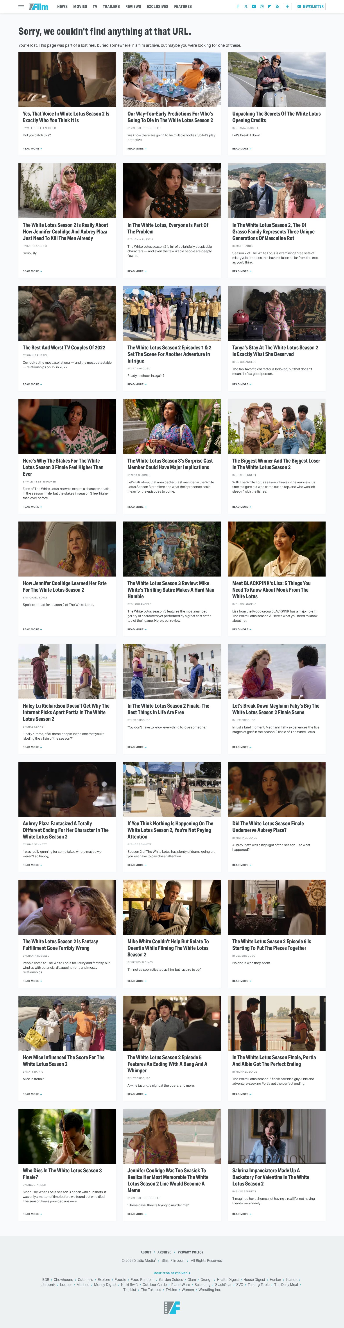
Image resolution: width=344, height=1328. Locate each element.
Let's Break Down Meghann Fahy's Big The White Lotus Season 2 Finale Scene (275, 709)
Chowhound (63, 1280)
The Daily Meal (286, 1285)
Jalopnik (48, 1285)
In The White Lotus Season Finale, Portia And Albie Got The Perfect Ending (274, 1060)
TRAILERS (111, 6)
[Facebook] (238, 7)
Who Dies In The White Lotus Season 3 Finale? (62, 1173)
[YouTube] (253, 7)
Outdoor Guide (155, 1285)
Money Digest (105, 1285)
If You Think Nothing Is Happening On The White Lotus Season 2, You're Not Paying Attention (170, 830)
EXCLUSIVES (157, 6)
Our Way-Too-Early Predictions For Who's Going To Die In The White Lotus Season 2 (170, 117)
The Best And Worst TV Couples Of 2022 (64, 347)
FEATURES (183, 6)
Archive (164, 1252)
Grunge (206, 1280)
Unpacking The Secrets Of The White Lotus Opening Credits (276, 117)
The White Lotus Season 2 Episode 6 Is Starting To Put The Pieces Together (271, 944)
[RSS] (277, 7)
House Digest (254, 1280)
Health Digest (228, 1280)
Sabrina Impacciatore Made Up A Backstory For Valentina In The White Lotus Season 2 (270, 1177)
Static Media (144, 1260)
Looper (66, 1285)
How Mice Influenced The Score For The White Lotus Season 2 (63, 1060)
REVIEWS (133, 6)
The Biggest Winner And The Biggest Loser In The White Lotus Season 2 (276, 464)
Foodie (120, 1280)
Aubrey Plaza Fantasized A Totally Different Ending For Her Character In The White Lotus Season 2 (66, 830)
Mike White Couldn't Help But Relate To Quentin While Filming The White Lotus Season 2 (168, 948)
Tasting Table (259, 1285)
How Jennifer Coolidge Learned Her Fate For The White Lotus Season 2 (65, 586)
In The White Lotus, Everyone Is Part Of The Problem (167, 228)
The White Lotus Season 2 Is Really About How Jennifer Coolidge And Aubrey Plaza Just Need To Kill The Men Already (65, 232)
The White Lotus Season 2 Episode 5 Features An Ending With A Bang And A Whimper (167, 1064)
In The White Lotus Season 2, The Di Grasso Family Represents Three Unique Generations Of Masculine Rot (273, 232)
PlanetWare (180, 1285)
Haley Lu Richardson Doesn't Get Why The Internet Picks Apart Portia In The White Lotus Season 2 (66, 712)
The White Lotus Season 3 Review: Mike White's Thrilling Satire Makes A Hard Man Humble (170, 590)
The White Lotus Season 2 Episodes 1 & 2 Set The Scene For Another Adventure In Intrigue (169, 354)
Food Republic (142, 1280)
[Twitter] (246, 7)
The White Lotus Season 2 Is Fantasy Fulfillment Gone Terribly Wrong (60, 944)
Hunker (275, 1280)
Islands (291, 1280)
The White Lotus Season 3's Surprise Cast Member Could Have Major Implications (170, 464)
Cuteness (85, 1280)
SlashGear (223, 1285)
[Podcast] (287, 6)
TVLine (171, 1290)
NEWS (62, 6)
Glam (192, 1280)
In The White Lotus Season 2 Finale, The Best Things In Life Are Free (168, 709)
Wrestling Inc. (210, 1290)
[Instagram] (261, 7)
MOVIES (80, 6)
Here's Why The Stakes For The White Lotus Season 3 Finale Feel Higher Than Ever (63, 467)
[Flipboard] (269, 7)
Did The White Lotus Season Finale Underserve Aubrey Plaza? (268, 826)
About (146, 1252)
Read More (31, 148)
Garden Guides (171, 1280)
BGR (45, 1280)
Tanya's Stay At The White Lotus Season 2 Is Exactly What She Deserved (275, 351)
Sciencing (203, 1285)
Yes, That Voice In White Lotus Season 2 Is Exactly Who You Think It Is (66, 117)
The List (129, 1290)
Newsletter (310, 6)
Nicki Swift (129, 1285)
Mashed (83, 1285)
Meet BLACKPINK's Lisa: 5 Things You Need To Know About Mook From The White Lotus (271, 590)
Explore (104, 1280)
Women (188, 1290)
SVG (239, 1285)
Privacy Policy (191, 1252)
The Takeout (151, 1290)
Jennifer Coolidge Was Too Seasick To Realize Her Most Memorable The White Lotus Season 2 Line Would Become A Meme (167, 1180)
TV (95, 6)
